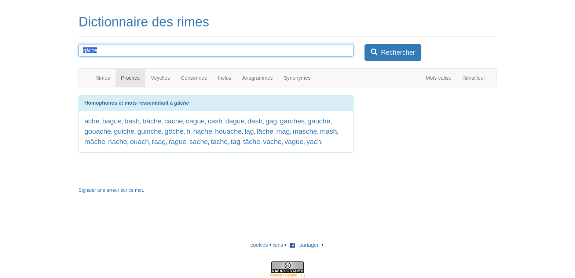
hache (202, 131)
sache (198, 141)
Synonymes (297, 78)
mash (328, 131)
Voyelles (160, 78)
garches (292, 121)
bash (132, 121)
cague (195, 121)
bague (112, 121)
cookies (259, 245)
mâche (94, 141)
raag (159, 141)
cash (215, 121)
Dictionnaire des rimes (143, 21)
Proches (130, 78)
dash (255, 121)
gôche (174, 131)
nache (117, 141)
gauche (319, 121)
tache (219, 141)
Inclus (224, 78)
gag (271, 121)
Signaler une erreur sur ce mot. (111, 190)
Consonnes (194, 78)
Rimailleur (473, 78)
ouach (139, 141)
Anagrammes (257, 78)
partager (304, 245)
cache (173, 121)
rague (178, 141)
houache (228, 131)
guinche (149, 131)
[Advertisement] (420, 141)
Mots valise (438, 78)
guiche (124, 131)
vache (272, 141)
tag (235, 141)
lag (249, 131)
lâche (265, 131)
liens (277, 245)
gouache (97, 131)
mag (283, 131)
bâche (152, 121)
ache (91, 121)
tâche (251, 141)
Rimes (102, 78)
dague (235, 121)
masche (305, 131)
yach (313, 141)
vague (294, 141)
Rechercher (393, 52)
